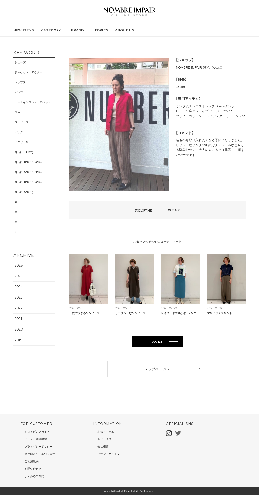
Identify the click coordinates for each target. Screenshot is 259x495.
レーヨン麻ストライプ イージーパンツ (204, 111)
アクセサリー (23, 142)
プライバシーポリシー (38, 446)
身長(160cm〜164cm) (28, 182)
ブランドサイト (108, 454)
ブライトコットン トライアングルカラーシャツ (210, 116)
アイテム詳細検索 (36, 439)
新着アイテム (105, 431)
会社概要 (103, 446)
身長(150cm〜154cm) (28, 162)
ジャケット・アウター (28, 72)
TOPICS (101, 30)
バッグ (19, 132)
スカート (20, 112)
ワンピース (22, 122)
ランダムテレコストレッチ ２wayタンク (205, 106)
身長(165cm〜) (24, 192)
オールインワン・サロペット (33, 102)
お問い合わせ (33, 468)
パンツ (19, 92)
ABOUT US (124, 30)
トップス (20, 82)
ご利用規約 (32, 461)
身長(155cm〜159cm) (28, 172)
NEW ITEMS (23, 30)
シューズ (20, 62)
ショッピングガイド (37, 431)
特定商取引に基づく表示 (40, 454)
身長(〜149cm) (24, 152)
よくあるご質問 (34, 476)
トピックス (104, 439)
